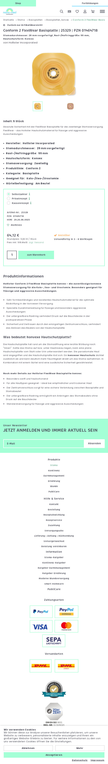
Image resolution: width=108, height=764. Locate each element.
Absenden (94, 443)
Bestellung (54, 509)
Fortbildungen (90, 3)
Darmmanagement (54, 475)
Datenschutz (80, 760)
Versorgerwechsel (54, 541)
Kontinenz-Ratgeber (54, 562)
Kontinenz (54, 470)
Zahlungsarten (54, 599)
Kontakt (54, 504)
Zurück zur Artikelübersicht (22, 25)
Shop (18, 3)
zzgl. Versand (36, 242)
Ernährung (54, 481)
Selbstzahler (17, 194)
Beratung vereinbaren (54, 546)
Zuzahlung (54, 525)
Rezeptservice (54, 520)
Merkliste (14, 225)
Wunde (54, 486)
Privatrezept (17, 198)
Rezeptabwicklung (54, 514)
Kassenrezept (18, 203)
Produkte (54, 459)
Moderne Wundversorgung (54, 578)
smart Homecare (54, 583)
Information (54, 551)
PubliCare (54, 491)
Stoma (54, 465)
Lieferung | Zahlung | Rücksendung (54, 535)
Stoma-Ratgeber (54, 557)
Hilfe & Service (54, 498)
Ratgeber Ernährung (54, 573)
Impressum (97, 760)
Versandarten (54, 653)
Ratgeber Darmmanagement (54, 568)
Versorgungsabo (54, 530)
